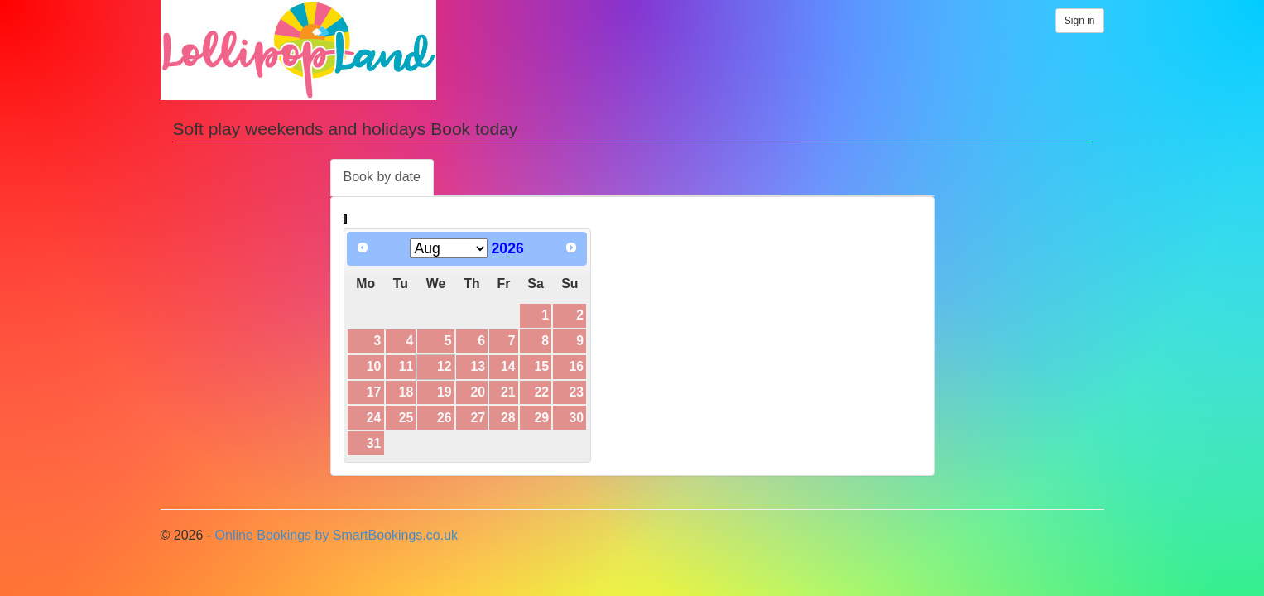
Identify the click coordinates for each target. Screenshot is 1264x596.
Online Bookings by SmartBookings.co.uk (336, 535)
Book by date (382, 177)
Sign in (1080, 20)
